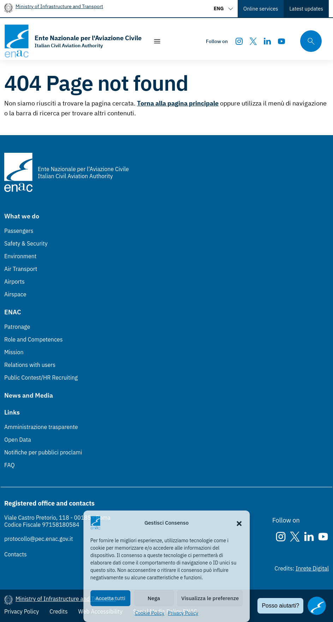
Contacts (15, 554)
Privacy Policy (183, 613)
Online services (260, 8)
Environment (20, 256)
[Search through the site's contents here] (309, 41)
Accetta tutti (110, 598)
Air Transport (20, 268)
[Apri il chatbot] (317, 606)
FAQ (9, 465)
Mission (14, 352)
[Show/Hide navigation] (157, 41)
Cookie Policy (150, 613)
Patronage (17, 326)
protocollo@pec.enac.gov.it (38, 538)
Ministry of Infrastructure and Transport (59, 6)
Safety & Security (26, 243)
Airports (14, 281)
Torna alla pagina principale (178, 103)
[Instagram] (239, 41)
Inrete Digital (312, 568)
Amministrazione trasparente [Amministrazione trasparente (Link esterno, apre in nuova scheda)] (41, 426)
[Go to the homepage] (73, 41)
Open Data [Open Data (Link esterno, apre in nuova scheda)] (17, 439)
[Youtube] (281, 41)
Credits (58, 611)
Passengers (18, 230)
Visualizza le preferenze (210, 598)
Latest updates (306, 8)
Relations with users (29, 364)
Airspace (15, 294)
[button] (239, 522)
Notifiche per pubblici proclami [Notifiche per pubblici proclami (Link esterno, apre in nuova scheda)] (43, 452)
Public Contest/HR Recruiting (41, 377)
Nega (154, 598)
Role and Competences (33, 339)
